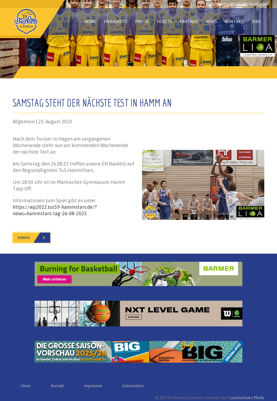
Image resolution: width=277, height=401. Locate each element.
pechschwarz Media (247, 398)
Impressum (93, 386)
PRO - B (142, 21)
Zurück (34, 238)
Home (90, 21)
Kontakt (234, 21)
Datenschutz (133, 386)
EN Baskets (115, 21)
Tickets (164, 21)
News (211, 21)
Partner (189, 21)
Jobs (255, 21)
